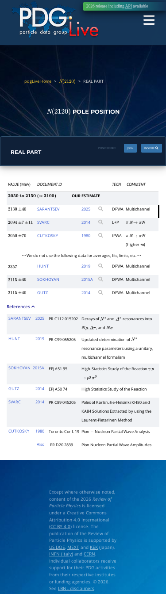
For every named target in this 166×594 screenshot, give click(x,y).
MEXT (73, 547)
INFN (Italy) (61, 554)
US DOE (57, 547)
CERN (89, 554)
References (21, 306)
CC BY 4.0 (60, 526)
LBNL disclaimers (76, 588)
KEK (94, 547)
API (128, 6)
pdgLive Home (37, 81)
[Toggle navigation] (149, 20)
